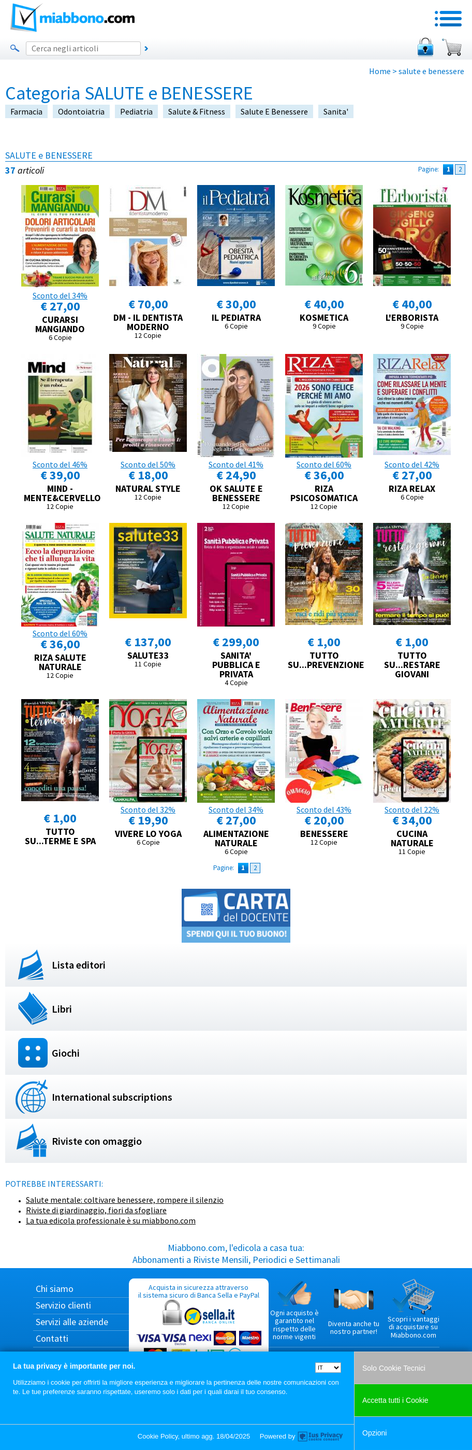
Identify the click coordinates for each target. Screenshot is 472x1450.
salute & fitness (196, 111)
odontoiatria (81, 111)
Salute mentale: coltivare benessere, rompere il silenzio (125, 1200)
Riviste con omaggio (97, 1140)
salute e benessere (274, 111)
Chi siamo (54, 1289)
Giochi (66, 1052)
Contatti (52, 1338)
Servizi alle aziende (72, 1322)
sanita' (335, 111)
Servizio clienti (63, 1305)
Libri (62, 1008)
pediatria (136, 111)
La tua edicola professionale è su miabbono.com (111, 1220)
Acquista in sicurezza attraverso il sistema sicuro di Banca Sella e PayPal (198, 1332)
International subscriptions (112, 1096)
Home (380, 71)
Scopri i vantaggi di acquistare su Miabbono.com (413, 1309)
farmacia (26, 111)
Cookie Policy (158, 1436)
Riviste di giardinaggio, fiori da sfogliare (96, 1210)
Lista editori (79, 964)
